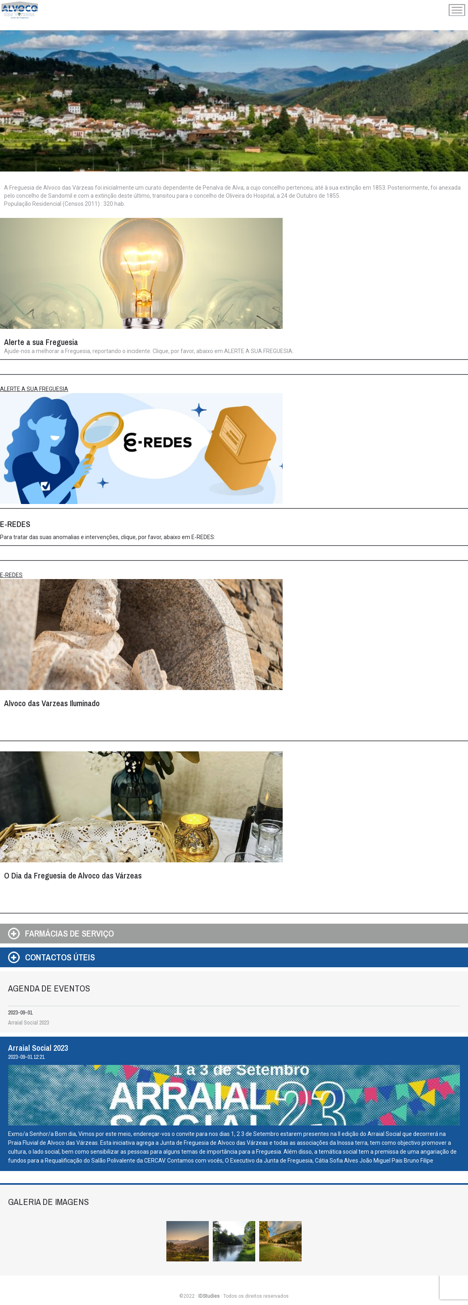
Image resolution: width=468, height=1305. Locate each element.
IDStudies (209, 1296)
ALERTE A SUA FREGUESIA (34, 389)
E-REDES (11, 575)
